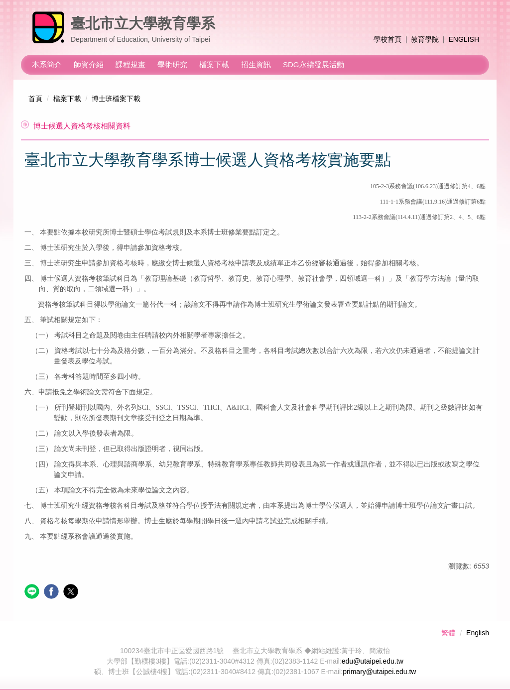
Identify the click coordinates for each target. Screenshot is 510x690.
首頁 (35, 99)
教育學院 (425, 39)
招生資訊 (256, 64)
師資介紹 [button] (89, 64)
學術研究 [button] (172, 64)
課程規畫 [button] (130, 64)
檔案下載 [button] (214, 64)
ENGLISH (464, 39)
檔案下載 (67, 99)
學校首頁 (387, 39)
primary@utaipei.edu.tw (379, 672)
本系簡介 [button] (47, 64)
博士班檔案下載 (116, 99)
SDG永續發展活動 (313, 64)
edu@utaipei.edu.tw (372, 661)
